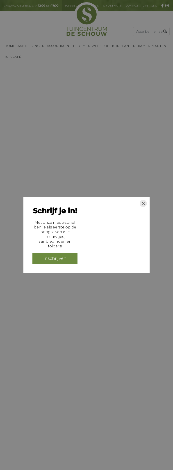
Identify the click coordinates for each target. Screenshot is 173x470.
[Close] (143, 203)
